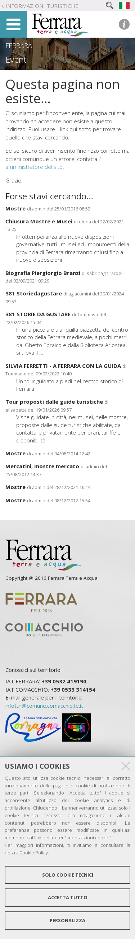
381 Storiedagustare (33, 293)
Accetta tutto (67, 897)
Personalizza (67, 920)
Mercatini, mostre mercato (42, 466)
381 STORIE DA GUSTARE (38, 314)
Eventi (16, 59)
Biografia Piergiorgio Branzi (42, 272)
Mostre (15, 208)
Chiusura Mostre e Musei (38, 221)
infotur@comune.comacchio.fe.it (44, 705)
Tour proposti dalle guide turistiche (54, 401)
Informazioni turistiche (41, 5)
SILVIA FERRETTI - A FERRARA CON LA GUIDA (63, 365)
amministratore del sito (34, 166)
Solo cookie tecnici (67, 875)
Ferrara (18, 45)
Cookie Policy (33, 852)
